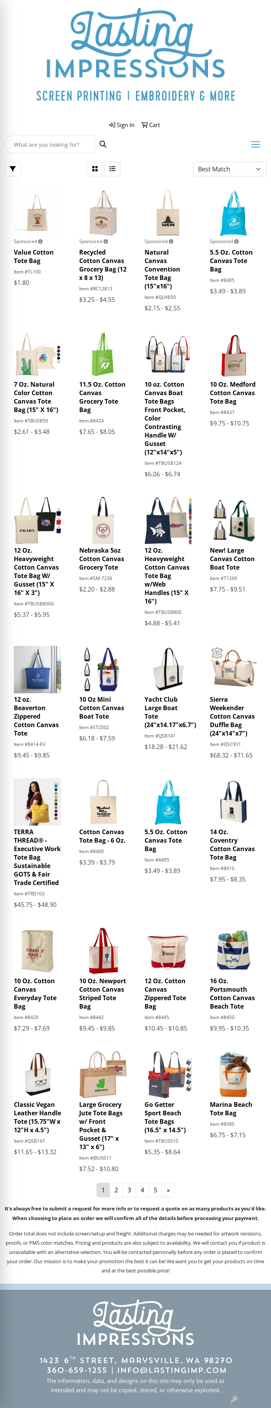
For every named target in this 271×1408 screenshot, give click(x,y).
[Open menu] (255, 144)
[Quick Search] (49, 144)
